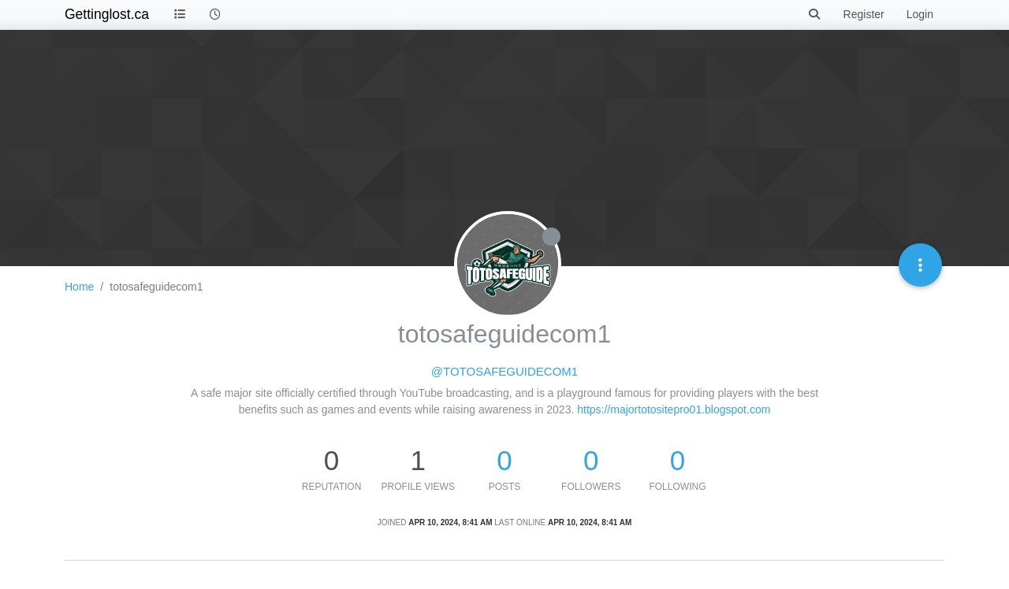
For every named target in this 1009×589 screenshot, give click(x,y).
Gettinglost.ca (107, 14)
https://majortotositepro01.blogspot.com (673, 409)
